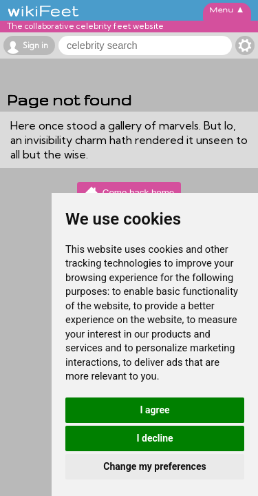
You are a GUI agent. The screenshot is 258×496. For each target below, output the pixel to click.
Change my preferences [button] (154, 466)
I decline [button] (154, 438)
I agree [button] (154, 409)
